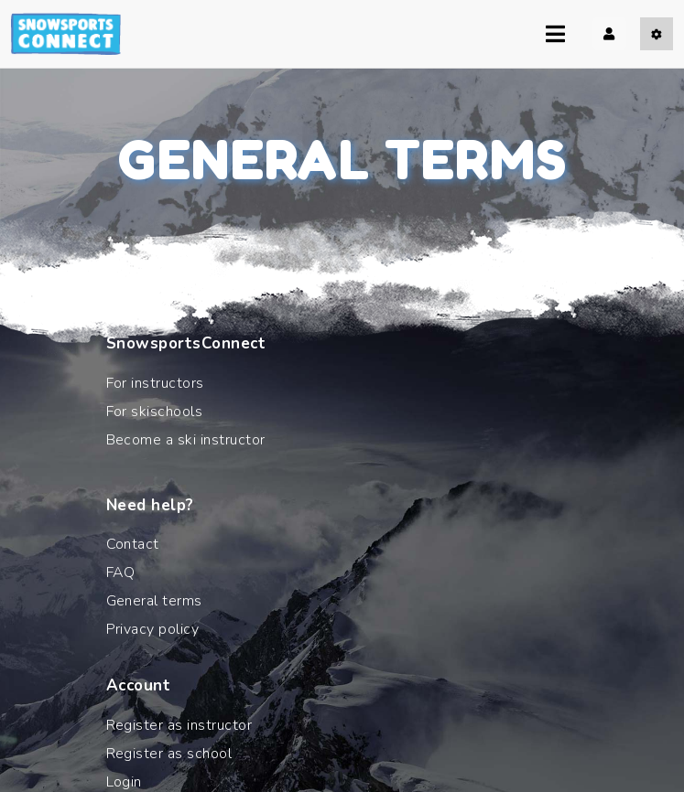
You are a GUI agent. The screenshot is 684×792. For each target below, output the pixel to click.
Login (124, 782)
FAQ (121, 572)
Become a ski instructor (186, 440)
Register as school (169, 754)
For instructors (155, 383)
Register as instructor (179, 725)
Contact (132, 544)
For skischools (154, 411)
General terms (154, 601)
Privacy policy (153, 629)
